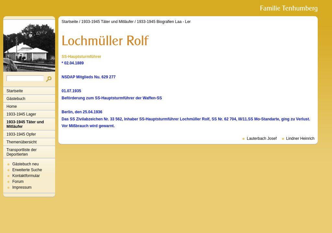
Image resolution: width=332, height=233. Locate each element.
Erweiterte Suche (27, 170)
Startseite (14, 91)
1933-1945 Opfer (21, 134)
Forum (18, 181)
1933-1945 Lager (21, 114)
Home (11, 106)
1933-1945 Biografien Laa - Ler (164, 21)
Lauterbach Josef (262, 138)
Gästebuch (15, 98)
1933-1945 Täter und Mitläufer (25, 124)
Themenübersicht (21, 142)
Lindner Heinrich (300, 138)
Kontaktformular (26, 175)
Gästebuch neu (25, 164)
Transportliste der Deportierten (21, 152)
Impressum (21, 187)
